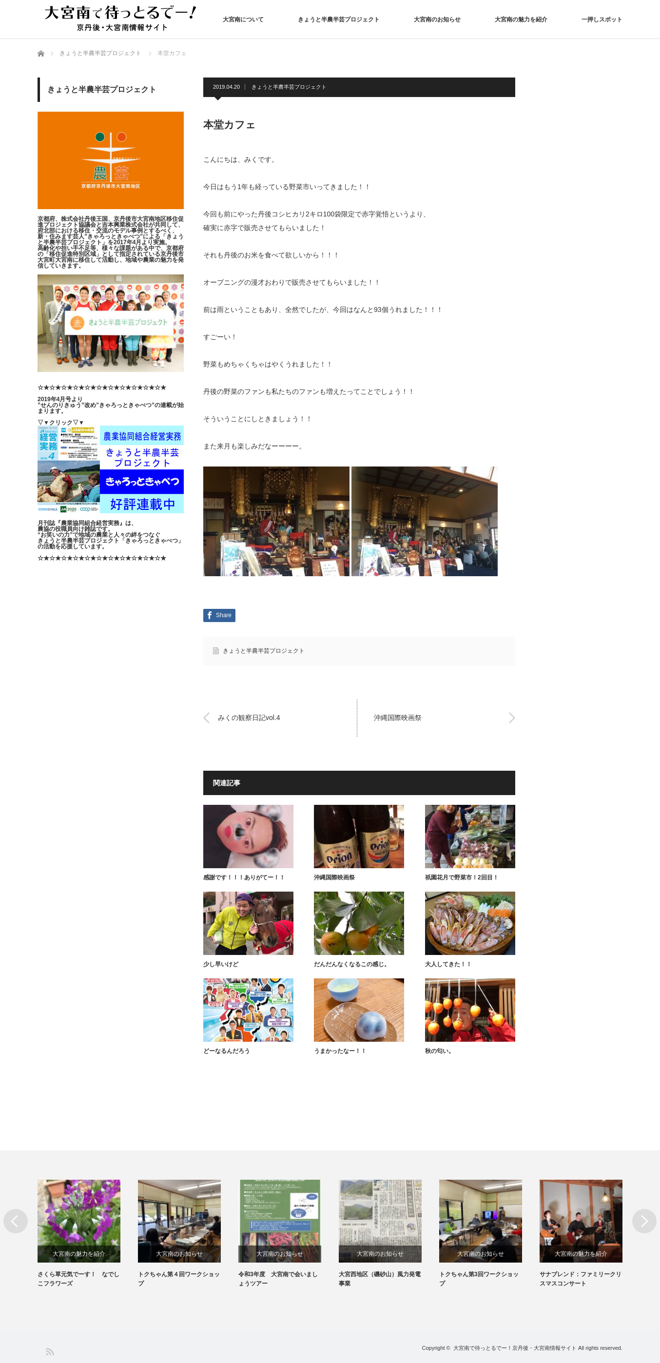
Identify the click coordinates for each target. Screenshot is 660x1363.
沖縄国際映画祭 (398, 717)
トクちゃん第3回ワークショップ (479, 1279)
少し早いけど (220, 964)
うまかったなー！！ (340, 1051)
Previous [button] (15, 1221)
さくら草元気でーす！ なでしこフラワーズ (78, 1279)
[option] (88, 1234)
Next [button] (644, 1221)
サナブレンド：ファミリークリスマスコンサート (580, 1279)
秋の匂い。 (439, 1051)
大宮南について (243, 19)
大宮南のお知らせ (437, 19)
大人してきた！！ (448, 964)
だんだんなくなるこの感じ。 (352, 964)
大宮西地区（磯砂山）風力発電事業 (380, 1279)
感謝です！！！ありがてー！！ (244, 877)
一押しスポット (602, 19)
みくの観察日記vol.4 (249, 717)
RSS (49, 1351)
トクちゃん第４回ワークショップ (179, 1279)
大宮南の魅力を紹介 (521, 19)
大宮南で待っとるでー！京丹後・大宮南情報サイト (515, 1348)
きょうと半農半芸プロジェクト (339, 19)
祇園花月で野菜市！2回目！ (462, 877)
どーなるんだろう (226, 1051)
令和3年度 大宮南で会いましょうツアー (278, 1279)
